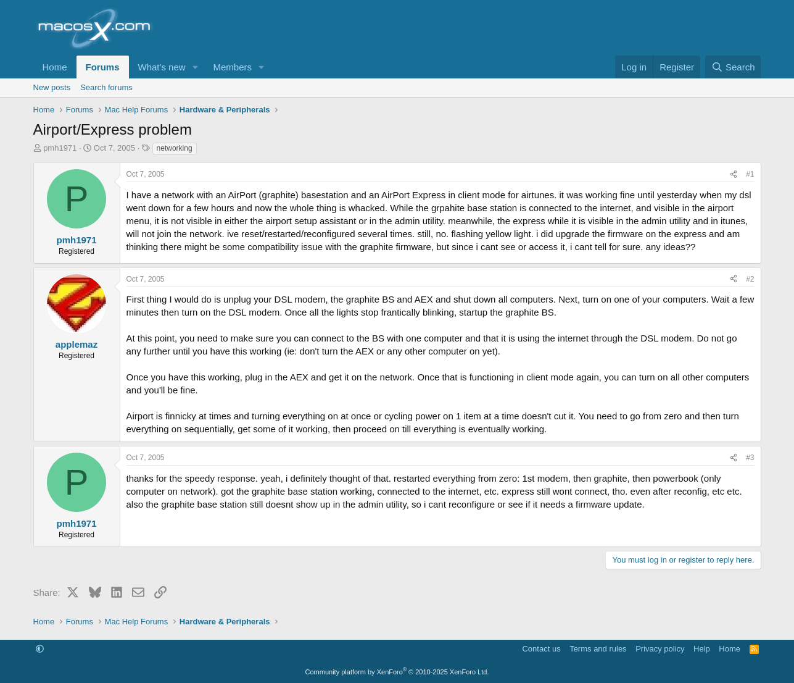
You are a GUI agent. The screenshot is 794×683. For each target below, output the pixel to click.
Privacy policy (659, 648)
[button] (195, 67)
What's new (162, 67)
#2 (750, 279)
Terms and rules (597, 648)
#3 (750, 457)
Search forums (106, 87)
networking (174, 148)
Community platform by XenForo (397, 672)
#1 (750, 174)
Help (701, 648)
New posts (52, 87)
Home (55, 67)
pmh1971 (60, 148)
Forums (103, 67)
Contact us (541, 648)
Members (232, 67)
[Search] (733, 67)
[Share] (734, 174)
